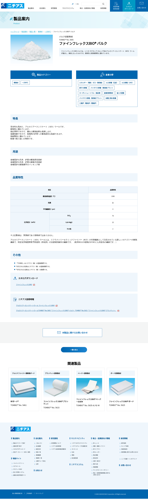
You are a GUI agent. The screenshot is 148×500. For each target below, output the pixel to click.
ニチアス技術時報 (56, 447)
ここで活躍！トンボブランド (129, 460)
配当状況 (95, 459)
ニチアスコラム (77, 465)
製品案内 (31, 8)
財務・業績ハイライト (99, 447)
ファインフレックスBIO (25, 284)
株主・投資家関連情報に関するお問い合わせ (101, 475)
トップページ (14, 31)
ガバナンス (75, 450)
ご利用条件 (29, 494)
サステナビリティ (68, 8)
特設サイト (17, 459)
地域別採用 (124, 450)
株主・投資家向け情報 (87, 8)
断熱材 (40, 31)
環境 (73, 456)
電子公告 (95, 465)
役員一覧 (38, 453)
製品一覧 (33, 31)
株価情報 (95, 468)
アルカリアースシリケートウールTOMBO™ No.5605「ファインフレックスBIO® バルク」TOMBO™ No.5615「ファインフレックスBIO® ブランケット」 (67, 310)
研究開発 (54, 8)
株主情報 (95, 456)
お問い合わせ (126, 466)
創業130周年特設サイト (19, 476)
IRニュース (96, 444)
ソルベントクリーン (18, 464)
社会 (73, 453)
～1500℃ (48, 31)
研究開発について (56, 444)
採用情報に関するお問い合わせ (129, 453)
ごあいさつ (39, 444)
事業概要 (38, 456)
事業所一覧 (39, 459)
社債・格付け (96, 462)
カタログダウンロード (19, 450)
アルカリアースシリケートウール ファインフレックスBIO (37, 305)
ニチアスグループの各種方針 (79, 447)
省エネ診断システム (18, 473)
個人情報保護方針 (17, 494)
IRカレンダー (96, 453)
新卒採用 (123, 444)
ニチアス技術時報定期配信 (58, 450)
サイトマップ (39, 494)
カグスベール (16, 467)
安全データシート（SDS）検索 (21, 453)
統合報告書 (75, 459)
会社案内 (42, 8)
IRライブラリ (96, 450)
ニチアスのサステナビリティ (79, 444)
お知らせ (38, 471)
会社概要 (38, 447)
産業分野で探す (17, 447)
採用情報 (103, 8)
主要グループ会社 (40, 462)
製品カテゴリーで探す (19, 444)
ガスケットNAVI (17, 470)
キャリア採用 (124, 447)
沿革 (37, 465)
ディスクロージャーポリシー (101, 471)
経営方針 (38, 450)
